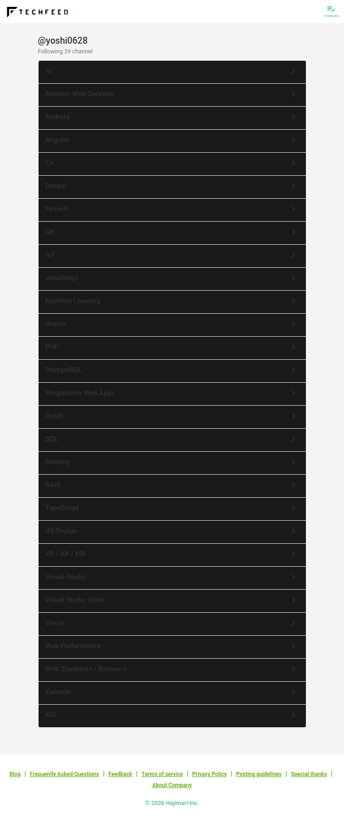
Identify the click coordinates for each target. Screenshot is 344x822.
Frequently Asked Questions (64, 774)
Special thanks (309, 774)
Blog (15, 774)
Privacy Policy (209, 774)
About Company (172, 785)
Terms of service (162, 774)
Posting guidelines (259, 774)
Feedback (120, 774)
